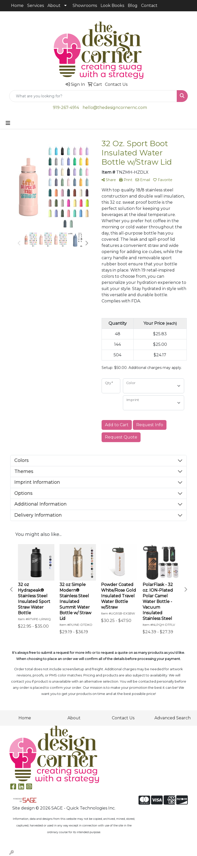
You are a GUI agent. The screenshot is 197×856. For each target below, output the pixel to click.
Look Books (112, 5)
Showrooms (85, 5)
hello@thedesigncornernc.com (115, 107)
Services (35, 5)
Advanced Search (172, 717)
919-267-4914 (66, 107)
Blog (132, 5)
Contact (149, 5)
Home (17, 5)
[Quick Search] (93, 96)
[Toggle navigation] (8, 123)
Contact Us (123, 717)
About (54, 5)
